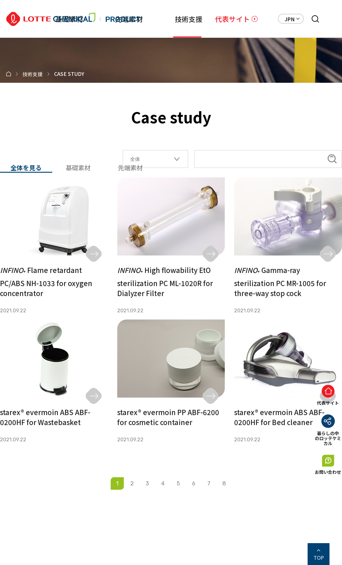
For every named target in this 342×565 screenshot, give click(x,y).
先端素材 (130, 168)
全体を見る (26, 168)
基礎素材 (78, 168)
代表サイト (232, 19)
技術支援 (189, 19)
